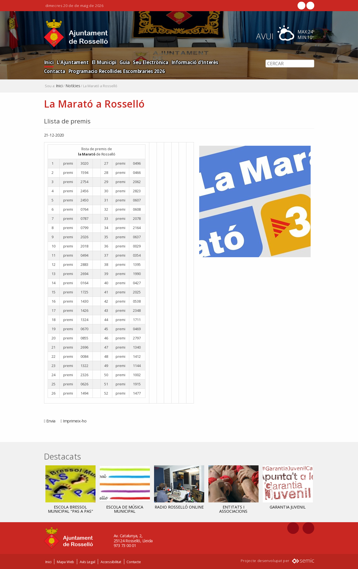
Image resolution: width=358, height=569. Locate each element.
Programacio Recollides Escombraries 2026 (92, 71)
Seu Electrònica (149, 62)
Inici (48, 62)
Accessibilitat (111, 561)
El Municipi (103, 62)
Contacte (133, 561)
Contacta (230, 62)
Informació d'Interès (193, 62)
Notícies (72, 86)
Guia (123, 62)
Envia (50, 421)
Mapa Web (65, 561)
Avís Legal (87, 561)
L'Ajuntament (72, 62)
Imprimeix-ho (75, 421)
